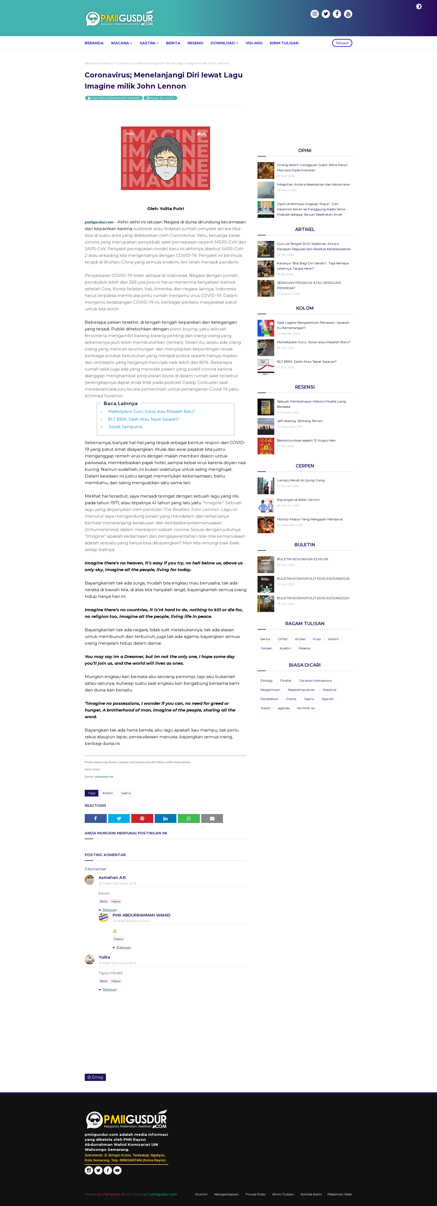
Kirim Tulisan (283, 1194)
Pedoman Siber (339, 1194)
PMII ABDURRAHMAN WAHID (115, 98)
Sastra (107, 63)
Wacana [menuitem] (120, 43)
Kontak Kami (311, 1194)
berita (265, 639)
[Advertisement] (305, 100)
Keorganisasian (226, 1194)
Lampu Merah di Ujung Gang (301, 480)
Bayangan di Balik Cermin (298, 500)
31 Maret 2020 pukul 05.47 (117, 963)
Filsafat (286, 680)
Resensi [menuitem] (195, 43)
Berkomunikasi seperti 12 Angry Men (306, 440)
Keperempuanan (301, 690)
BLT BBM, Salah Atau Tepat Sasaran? (143, 419)
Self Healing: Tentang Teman (300, 421)
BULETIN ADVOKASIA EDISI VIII (302, 559)
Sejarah (328, 699)
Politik (291, 699)
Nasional (329, 690)
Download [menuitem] (223, 43)
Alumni (201, 1194)
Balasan (109, 910)
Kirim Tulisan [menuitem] (284, 43)
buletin (285, 648)
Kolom (108, 793)
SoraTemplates (108, 1194)
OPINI (282, 639)
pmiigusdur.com (99, 222)
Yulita (104, 957)
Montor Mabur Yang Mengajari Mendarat (310, 519)
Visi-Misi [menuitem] (254, 43)
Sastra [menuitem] (148, 43)
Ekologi (267, 680)
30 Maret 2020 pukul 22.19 (117, 883)
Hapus (115, 901)
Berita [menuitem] (173, 43)
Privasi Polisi (256, 1194)
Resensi (304, 648)
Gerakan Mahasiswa (315, 680)
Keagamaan (270, 690)
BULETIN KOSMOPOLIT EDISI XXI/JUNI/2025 (313, 578)
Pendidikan (270, 699)
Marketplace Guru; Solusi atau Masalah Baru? (151, 411)
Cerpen (266, 648)
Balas (103, 901)
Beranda (91, 63)
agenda (284, 708)
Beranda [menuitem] (94, 43)
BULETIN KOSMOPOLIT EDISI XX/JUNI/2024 (313, 598)
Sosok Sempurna (125, 426)
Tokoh (265, 708)
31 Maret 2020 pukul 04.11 (131, 921)
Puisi (317, 639)
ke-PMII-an (306, 708)
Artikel (300, 639)
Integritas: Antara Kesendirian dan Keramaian (313, 184)
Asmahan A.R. (113, 877)
